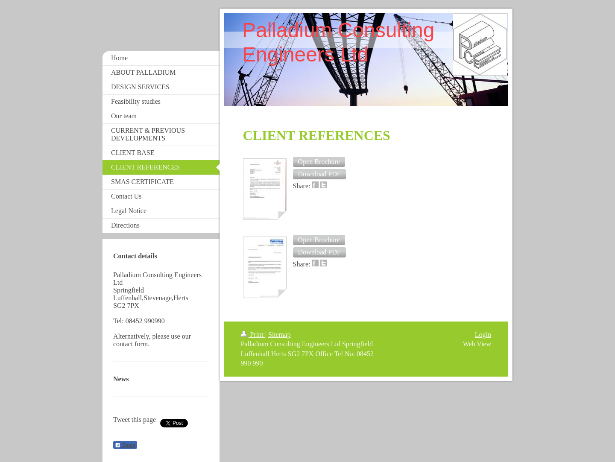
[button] (319, 162)
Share (125, 445)
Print (253, 334)
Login (483, 334)
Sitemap (279, 334)
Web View (477, 344)
